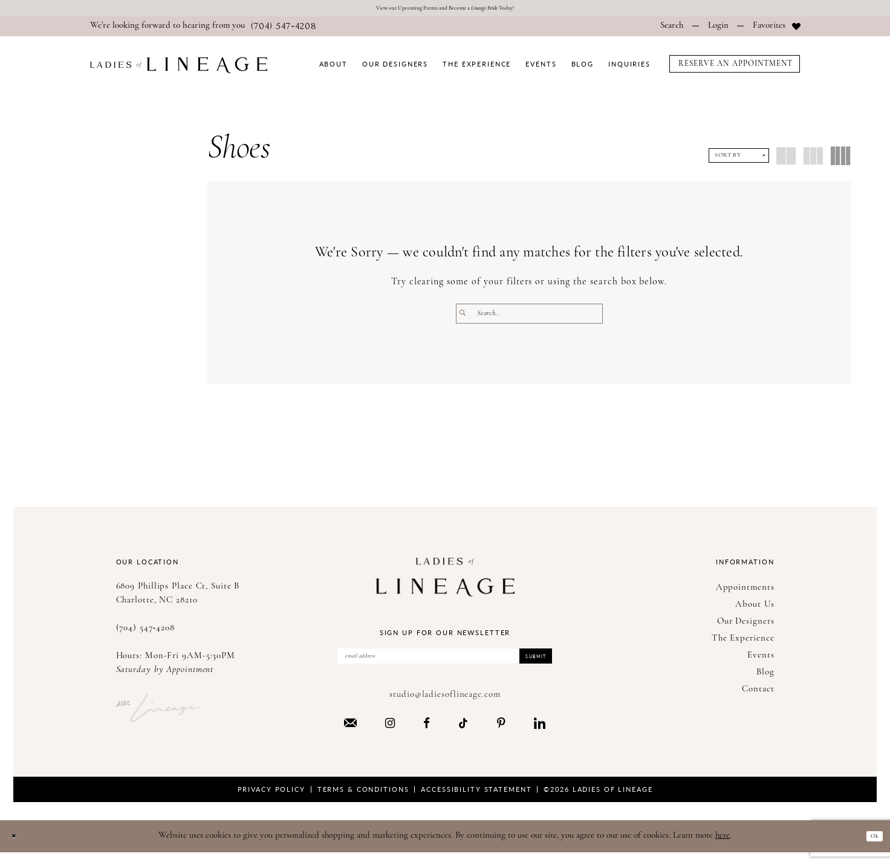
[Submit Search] (466, 317)
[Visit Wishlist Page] (777, 30)
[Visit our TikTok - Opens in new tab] (463, 734)
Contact (758, 692)
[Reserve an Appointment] (734, 67)
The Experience (743, 642)
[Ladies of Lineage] (178, 68)
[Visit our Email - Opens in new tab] (350, 735)
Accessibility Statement (476, 801)
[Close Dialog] (17, 848)
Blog (765, 676)
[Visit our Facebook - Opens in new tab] (426, 735)
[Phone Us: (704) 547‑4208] (204, 30)
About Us (754, 608)
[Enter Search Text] (529, 317)
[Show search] (672, 30)
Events (760, 659)
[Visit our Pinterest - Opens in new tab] (501, 735)
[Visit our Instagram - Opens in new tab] (390, 735)
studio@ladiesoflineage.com (444, 706)
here (722, 847)
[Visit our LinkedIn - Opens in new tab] (539, 735)
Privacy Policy (271, 801)
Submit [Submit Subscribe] (526, 663)
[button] (718, 30)
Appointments (745, 591)
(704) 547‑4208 (145, 631)
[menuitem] (204, 30)
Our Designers (746, 625)
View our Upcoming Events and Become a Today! (445, 10)
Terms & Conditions (363, 801)
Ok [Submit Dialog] (871, 847)
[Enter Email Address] (444, 664)
